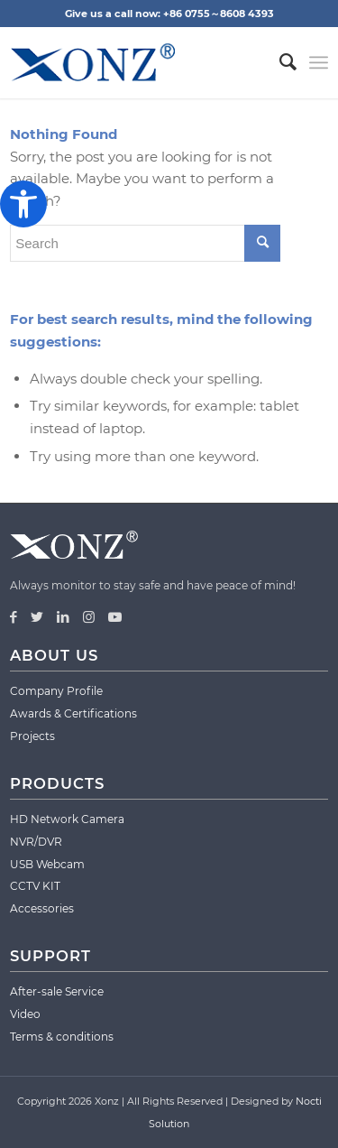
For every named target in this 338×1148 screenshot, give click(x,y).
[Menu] (318, 62)
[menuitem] (279, 62)
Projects (32, 736)
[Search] (279, 62)
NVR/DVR (36, 841)
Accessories (42, 908)
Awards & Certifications (73, 713)
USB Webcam (47, 864)
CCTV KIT (35, 886)
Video (25, 1014)
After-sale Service (57, 991)
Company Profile (56, 691)
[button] (23, 204)
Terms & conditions (62, 1036)
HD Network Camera (67, 819)
